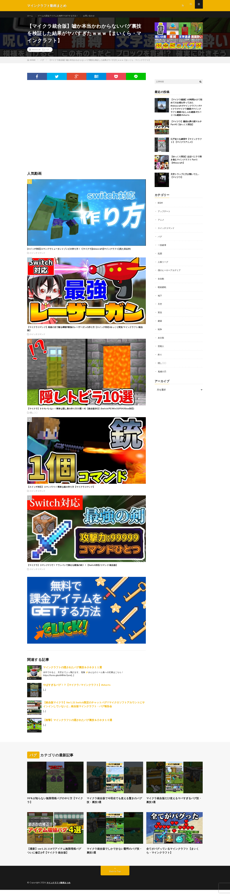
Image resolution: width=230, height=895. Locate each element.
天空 (160, 305)
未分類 (161, 338)
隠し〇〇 (34, 416)
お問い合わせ (97, 16)
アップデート (164, 214)
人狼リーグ (163, 264)
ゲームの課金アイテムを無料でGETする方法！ (62, 16)
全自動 (161, 280)
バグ (47, 53)
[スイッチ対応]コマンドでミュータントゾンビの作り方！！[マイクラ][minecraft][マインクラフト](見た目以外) (79, 252)
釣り (160, 355)
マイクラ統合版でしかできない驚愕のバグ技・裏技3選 (115, 855)
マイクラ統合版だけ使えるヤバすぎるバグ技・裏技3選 (174, 804)
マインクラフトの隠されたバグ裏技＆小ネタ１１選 (72, 670)
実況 (160, 314)
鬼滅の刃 (162, 372)
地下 (160, 297)
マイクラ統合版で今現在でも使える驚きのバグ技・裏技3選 (115, 804)
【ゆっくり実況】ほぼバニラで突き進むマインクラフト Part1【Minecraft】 (186, 162)
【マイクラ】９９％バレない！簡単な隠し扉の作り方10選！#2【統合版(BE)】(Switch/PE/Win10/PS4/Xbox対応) (80, 411)
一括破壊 (162, 247)
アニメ (161, 222)
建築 (160, 322)
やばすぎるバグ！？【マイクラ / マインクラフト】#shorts (77, 687)
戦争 (160, 330)
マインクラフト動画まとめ (59, 888)
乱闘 (160, 255)
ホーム (30, 16)
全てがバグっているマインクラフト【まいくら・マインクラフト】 (174, 855)
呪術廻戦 (162, 289)
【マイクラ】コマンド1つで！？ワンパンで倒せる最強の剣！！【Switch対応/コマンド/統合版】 (72, 568)
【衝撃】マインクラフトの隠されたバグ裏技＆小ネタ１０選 (77, 723)
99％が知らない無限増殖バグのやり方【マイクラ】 (52, 804)
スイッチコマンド (37, 256)
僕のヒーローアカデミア (170, 272)
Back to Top (115, 876)
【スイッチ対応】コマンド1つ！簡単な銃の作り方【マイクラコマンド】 (61, 490)
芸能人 (161, 347)
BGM (160, 206)
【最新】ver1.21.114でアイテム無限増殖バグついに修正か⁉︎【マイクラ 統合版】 (54, 855)
